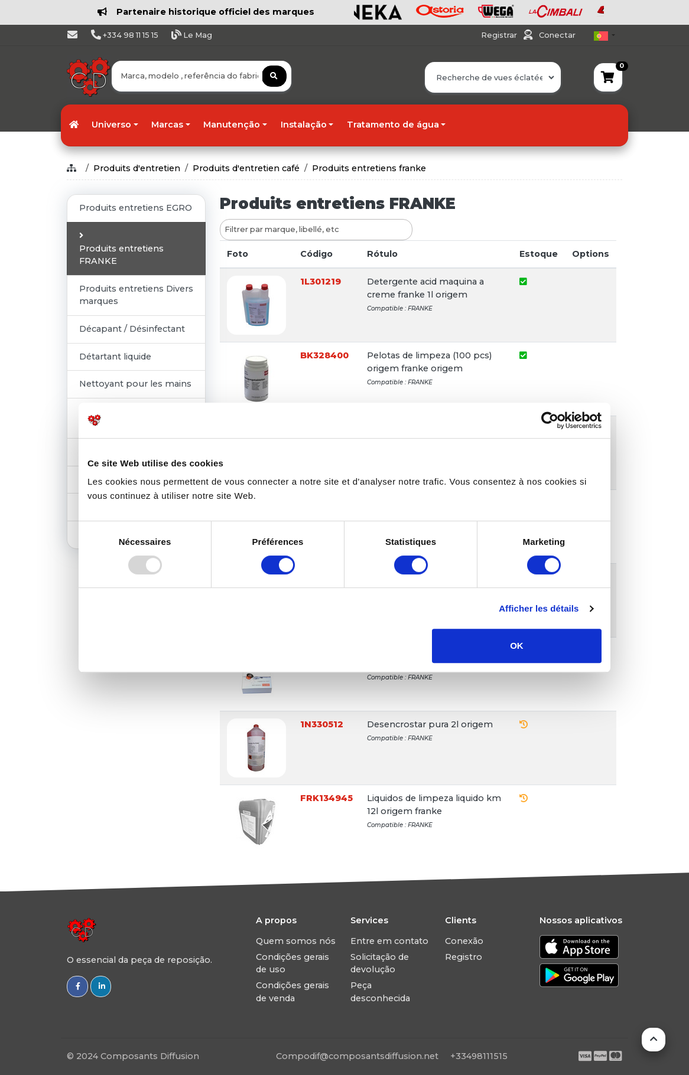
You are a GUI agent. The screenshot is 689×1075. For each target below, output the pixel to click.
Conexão (464, 941)
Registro (463, 957)
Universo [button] (111, 124)
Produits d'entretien (136, 168)
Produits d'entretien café (246, 168)
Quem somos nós (296, 941)
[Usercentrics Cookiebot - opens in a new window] (550, 420)
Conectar (557, 35)
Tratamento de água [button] (393, 124)
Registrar (500, 35)
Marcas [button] (167, 124)
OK (517, 646)
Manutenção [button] (231, 124)
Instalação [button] (304, 124)
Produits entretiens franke (369, 168)
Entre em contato (389, 941)
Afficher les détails (538, 608)
